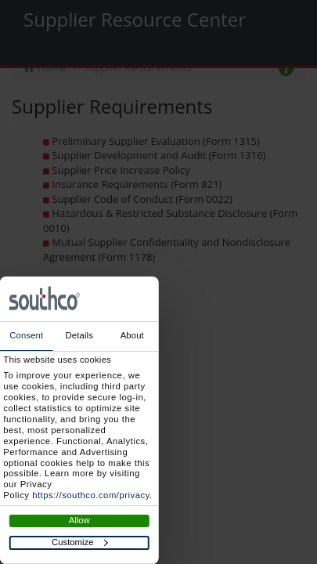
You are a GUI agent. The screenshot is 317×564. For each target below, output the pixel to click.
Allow (79, 520)
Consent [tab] (26, 335)
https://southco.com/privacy (90, 495)
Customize (80, 542)
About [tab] (132, 335)
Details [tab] (79, 335)
